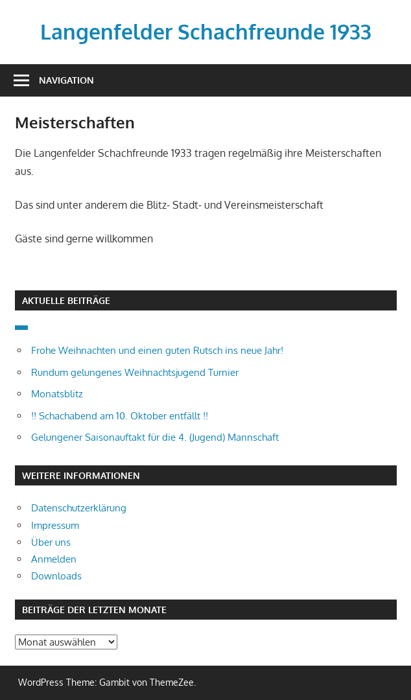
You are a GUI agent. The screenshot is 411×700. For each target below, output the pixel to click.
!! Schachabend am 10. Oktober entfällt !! (119, 416)
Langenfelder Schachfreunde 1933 (205, 31)
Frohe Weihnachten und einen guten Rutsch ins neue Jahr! (157, 350)
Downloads (56, 576)
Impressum (55, 525)
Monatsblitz (57, 394)
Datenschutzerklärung (78, 508)
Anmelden (53, 559)
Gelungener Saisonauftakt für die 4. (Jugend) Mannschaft (155, 437)
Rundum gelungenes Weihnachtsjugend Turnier (135, 372)
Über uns (51, 542)
